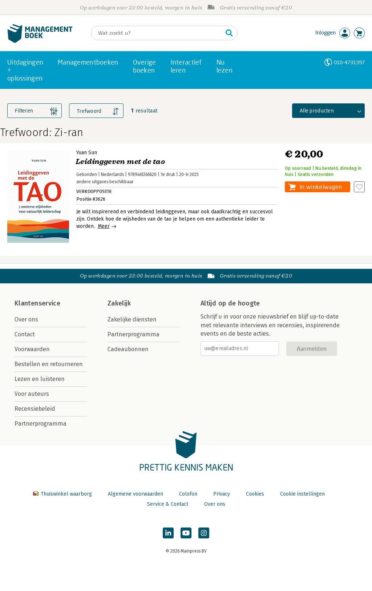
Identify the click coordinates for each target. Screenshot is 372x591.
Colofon (188, 494)
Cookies (255, 494)
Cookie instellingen (302, 494)
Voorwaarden (32, 349)
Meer (104, 226)
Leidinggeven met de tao (120, 161)
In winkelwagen (321, 186)
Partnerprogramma (40, 423)
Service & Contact (167, 504)
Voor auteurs (32, 393)
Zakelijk (119, 303)
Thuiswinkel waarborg (63, 494)
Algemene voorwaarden (135, 494)
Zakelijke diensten (132, 319)
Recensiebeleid (35, 408)
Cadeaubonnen (128, 349)
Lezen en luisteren (40, 378)
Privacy (221, 494)
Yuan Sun (86, 152)
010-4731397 (349, 62)
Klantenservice (37, 303)
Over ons (26, 319)
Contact (25, 334)
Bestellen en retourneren (49, 364)
